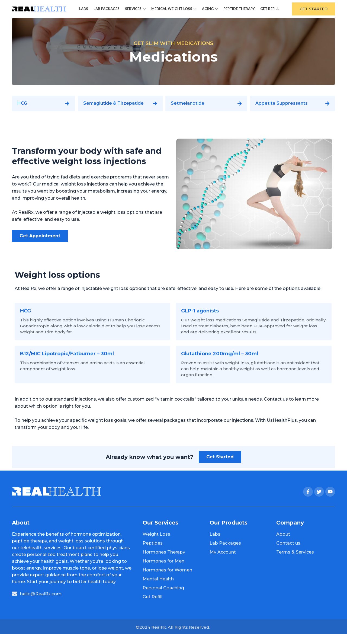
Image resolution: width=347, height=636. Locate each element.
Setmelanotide (187, 105)
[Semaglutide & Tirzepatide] (155, 105)
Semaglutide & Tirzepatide (113, 105)
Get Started (313, 10)
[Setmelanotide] (239, 105)
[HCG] (67, 105)
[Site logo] (39, 9)
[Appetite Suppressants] (327, 105)
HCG (22, 105)
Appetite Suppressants (281, 105)
